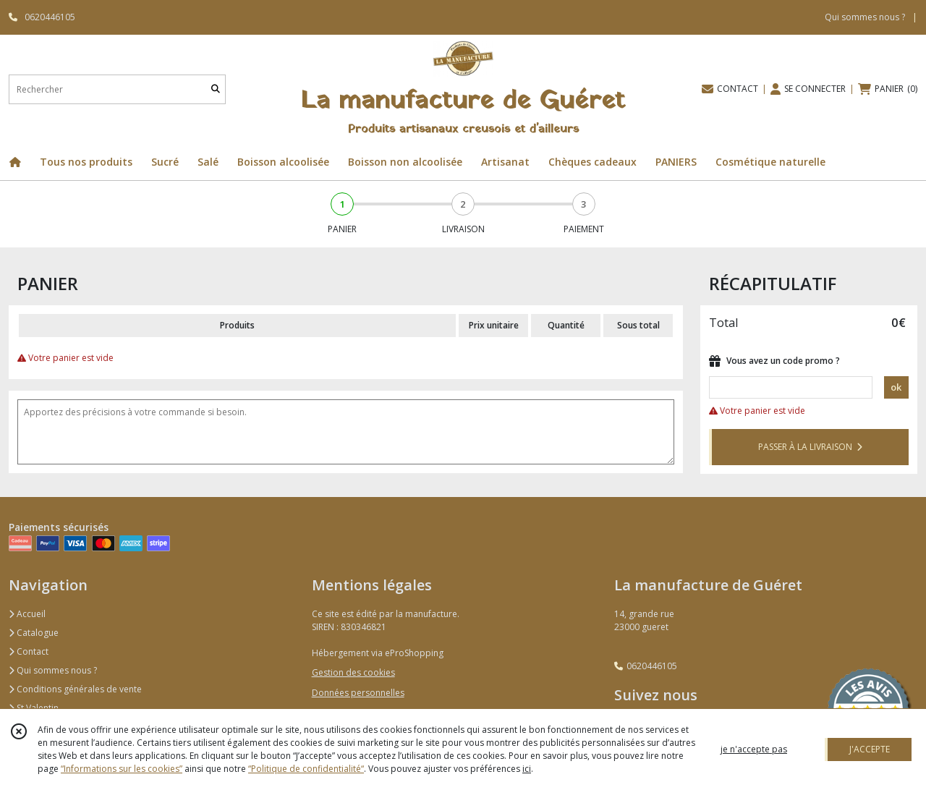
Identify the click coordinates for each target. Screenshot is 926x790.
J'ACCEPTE (869, 749)
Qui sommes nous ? (53, 670)
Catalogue (34, 633)
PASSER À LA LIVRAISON (810, 447)
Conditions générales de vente (75, 689)
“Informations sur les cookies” (121, 769)
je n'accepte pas (754, 749)
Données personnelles (358, 693)
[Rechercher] (215, 89)
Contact (28, 651)
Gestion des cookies (353, 672)
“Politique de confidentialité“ (306, 769)
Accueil (27, 614)
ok (896, 387)
